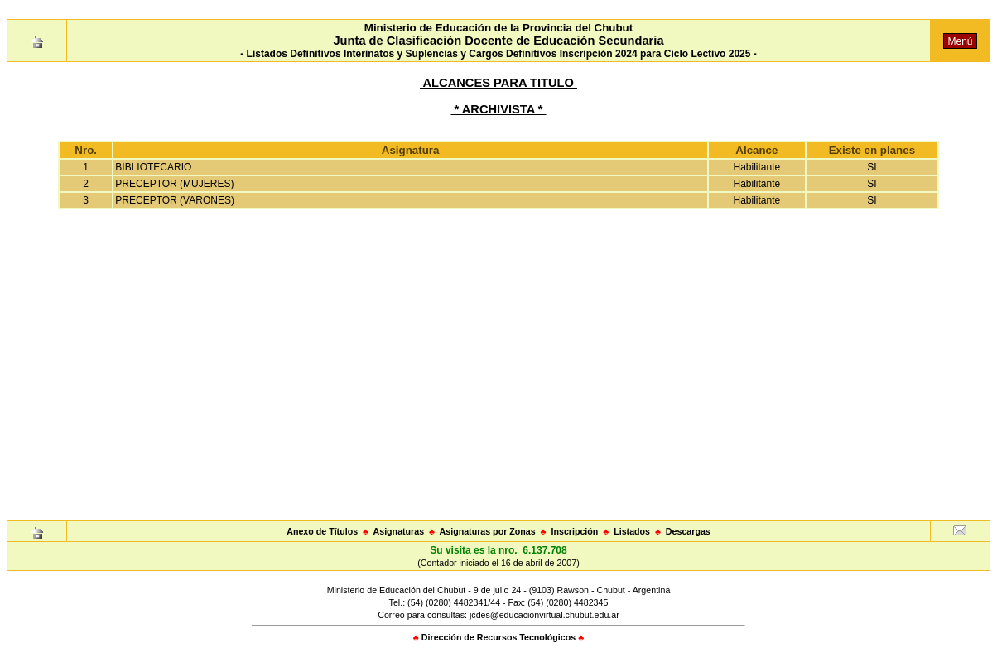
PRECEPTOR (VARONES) (174, 200)
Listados (632, 531)
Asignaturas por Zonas (488, 531)
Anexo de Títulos (322, 531)
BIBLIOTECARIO (153, 167)
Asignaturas (399, 531)
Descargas (688, 531)
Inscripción (574, 531)
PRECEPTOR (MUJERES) (174, 183)
